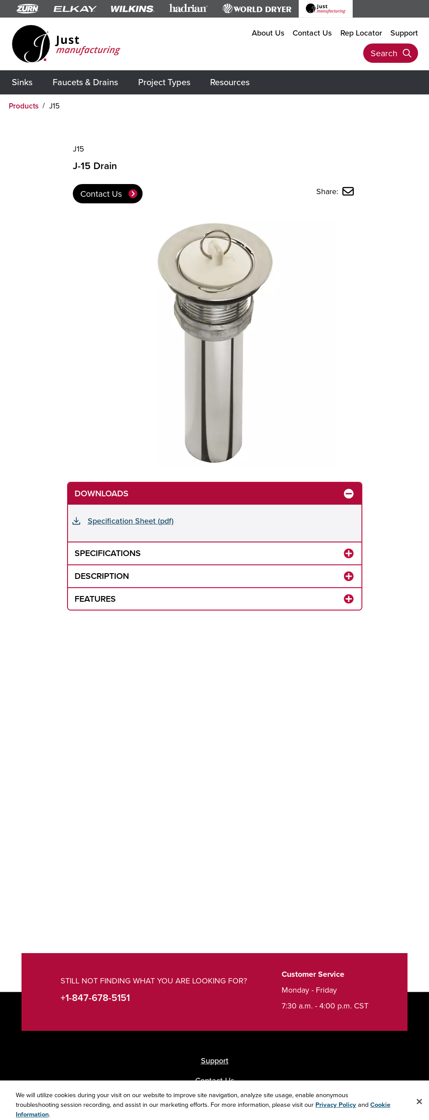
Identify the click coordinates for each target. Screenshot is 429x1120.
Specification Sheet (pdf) (131, 520)
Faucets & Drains (85, 82)
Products (24, 106)
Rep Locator (361, 32)
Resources (230, 82)
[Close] (419, 1105)
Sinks (22, 82)
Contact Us (312, 32)
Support (404, 32)
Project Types (164, 82)
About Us (268, 32)
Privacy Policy (335, 1108)
